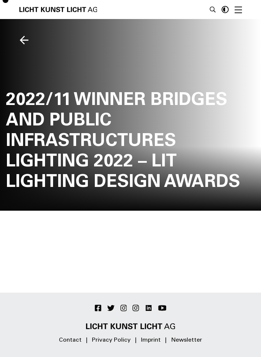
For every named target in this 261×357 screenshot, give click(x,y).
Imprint (151, 340)
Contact (70, 340)
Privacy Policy (111, 340)
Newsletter (186, 340)
